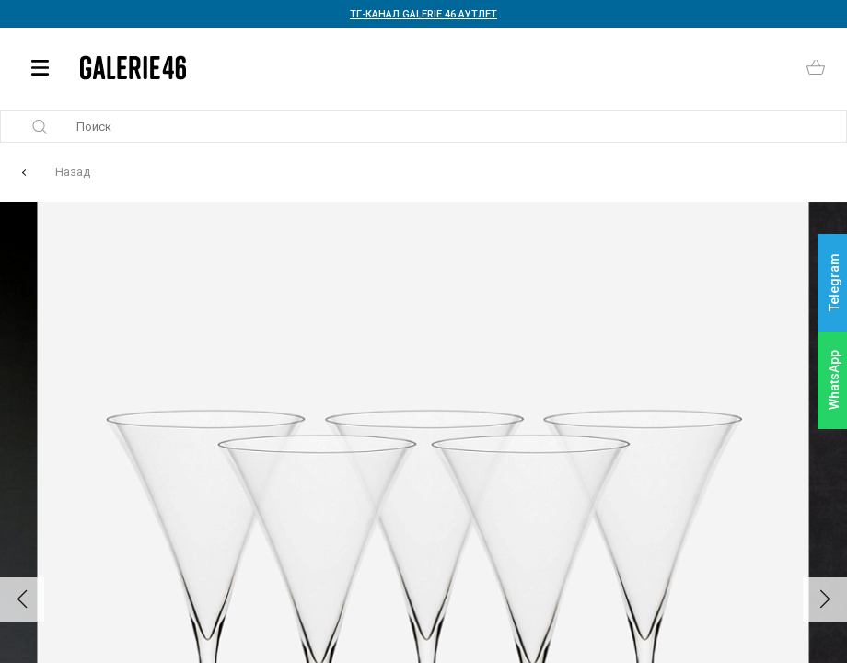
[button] (22, 599)
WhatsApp (834, 380)
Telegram (834, 283)
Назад (72, 172)
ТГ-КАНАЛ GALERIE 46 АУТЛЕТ (423, 14)
